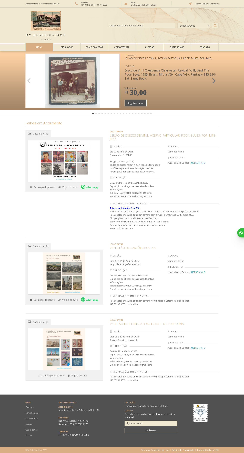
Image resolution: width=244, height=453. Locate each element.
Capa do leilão (38, 133)
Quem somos (177, 47)
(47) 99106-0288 (100, 5)
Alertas (149, 47)
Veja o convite (68, 187)
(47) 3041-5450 (87, 5)
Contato (204, 47)
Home (39, 47)
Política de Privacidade (183, 450)
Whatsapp (89, 187)
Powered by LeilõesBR (208, 450)
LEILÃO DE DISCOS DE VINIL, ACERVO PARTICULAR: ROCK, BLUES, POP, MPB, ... (169, 57)
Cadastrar (151, 430)
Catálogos (66, 47)
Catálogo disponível (42, 187)
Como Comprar (94, 47)
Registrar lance (135, 103)
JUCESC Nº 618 (198, 162)
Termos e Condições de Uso (155, 450)
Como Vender (122, 47)
